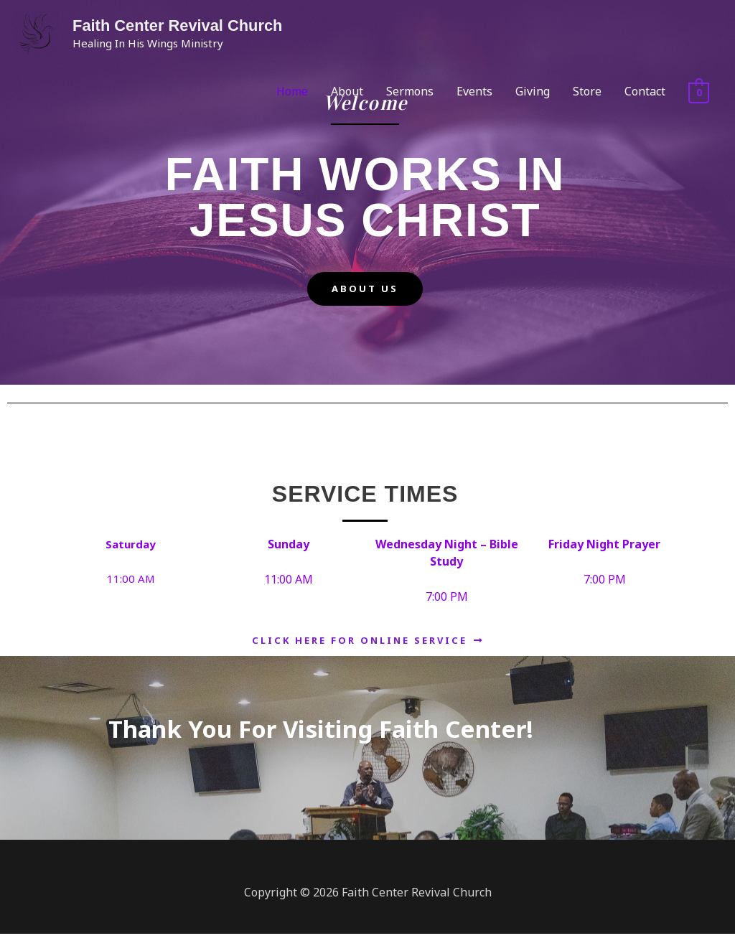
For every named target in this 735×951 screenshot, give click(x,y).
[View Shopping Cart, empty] (698, 92)
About (347, 91)
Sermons (410, 91)
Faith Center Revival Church (176, 25)
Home (292, 91)
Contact (644, 91)
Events (474, 91)
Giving (532, 91)
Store (587, 91)
